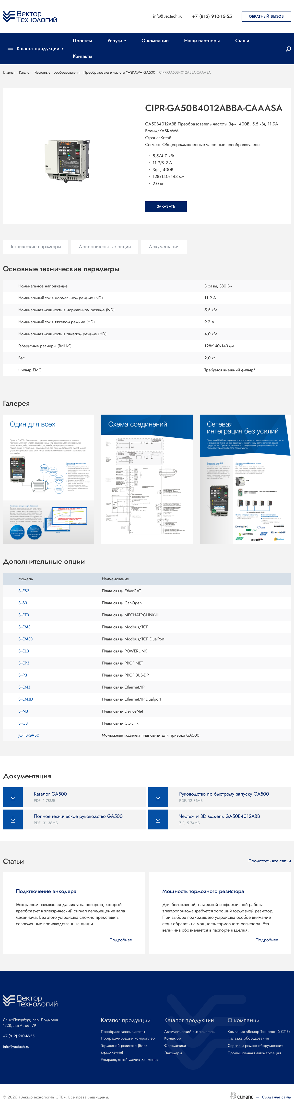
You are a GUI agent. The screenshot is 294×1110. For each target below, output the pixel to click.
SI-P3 (22, 675)
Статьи (242, 40)
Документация (164, 246)
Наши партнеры (202, 40)
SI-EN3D (25, 699)
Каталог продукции (38, 48)
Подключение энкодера (46, 891)
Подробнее (120, 940)
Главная (9, 72)
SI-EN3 (24, 687)
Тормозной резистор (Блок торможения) (124, 1049)
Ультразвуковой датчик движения (130, 1060)
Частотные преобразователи (57, 72)
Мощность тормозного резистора (203, 891)
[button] (48, 479)
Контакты (82, 56)
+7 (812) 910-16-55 (212, 16)
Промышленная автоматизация (254, 1053)
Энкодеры (173, 1053)
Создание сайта (276, 1097)
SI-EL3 (23, 651)
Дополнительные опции (105, 246)
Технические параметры (35, 246)
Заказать (166, 206)
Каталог (25, 72)
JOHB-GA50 (28, 735)
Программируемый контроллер (128, 1038)
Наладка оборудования (248, 1038)
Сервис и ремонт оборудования (255, 1046)
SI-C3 (23, 723)
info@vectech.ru (167, 16)
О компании (155, 40)
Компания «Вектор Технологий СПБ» (259, 1032)
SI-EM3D (25, 639)
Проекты (82, 40)
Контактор (172, 1038)
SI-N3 (23, 711)
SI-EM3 (24, 627)
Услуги (114, 40)
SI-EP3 (23, 663)
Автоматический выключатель (189, 1032)
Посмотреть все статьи (269, 861)
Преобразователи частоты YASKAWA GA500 (119, 72)
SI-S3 (22, 603)
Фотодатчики (175, 1046)
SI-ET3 (23, 615)
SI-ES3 (23, 591)
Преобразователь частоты (123, 1032)
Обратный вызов (266, 16)
